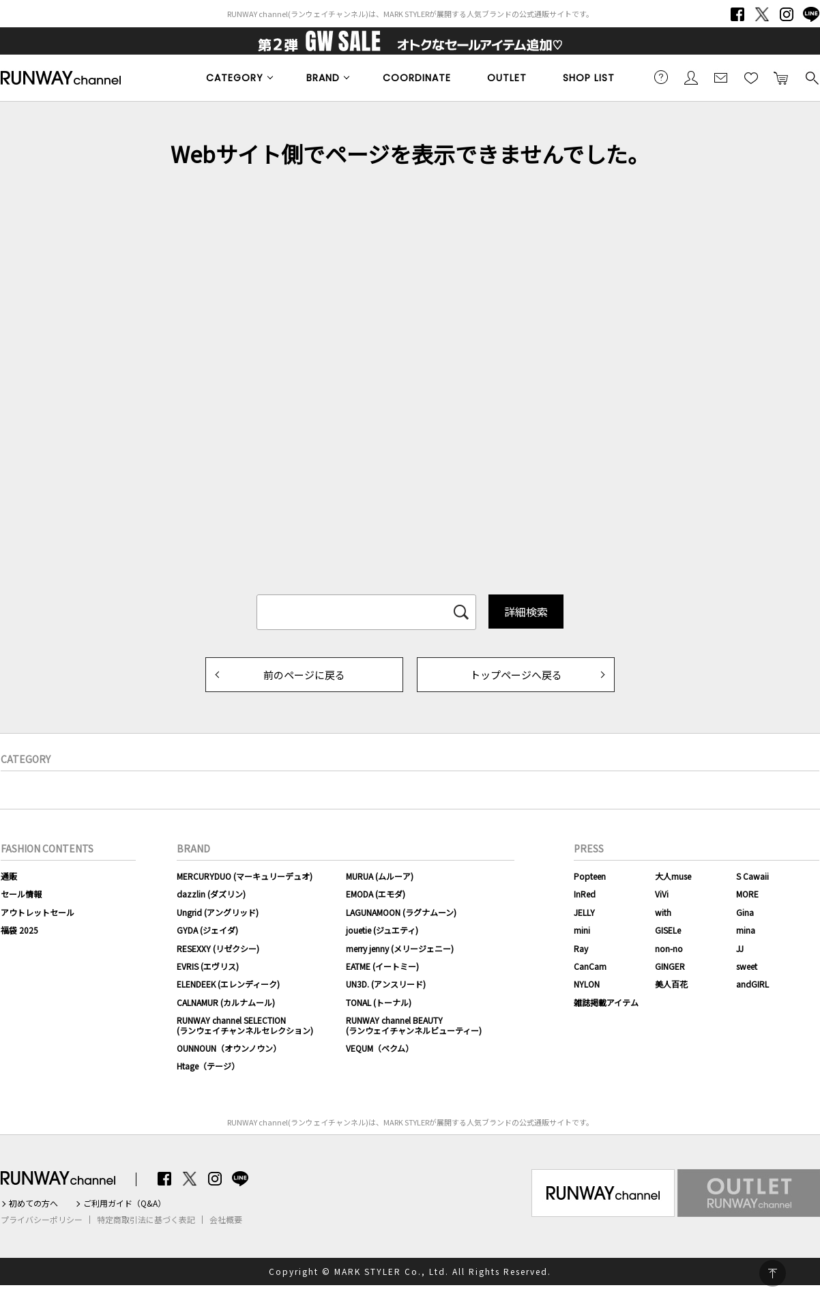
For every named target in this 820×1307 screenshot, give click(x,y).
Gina (745, 912)
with (663, 912)
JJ (740, 948)
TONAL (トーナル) (378, 1002)
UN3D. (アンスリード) (386, 984)
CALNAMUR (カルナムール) (226, 1002)
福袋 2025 (19, 930)
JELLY (584, 912)
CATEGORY (234, 78)
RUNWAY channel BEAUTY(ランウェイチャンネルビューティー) (414, 1024)
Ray (581, 948)
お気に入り (751, 77)
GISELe (668, 930)
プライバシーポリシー (42, 1220)
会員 (691, 77)
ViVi (662, 894)
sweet (746, 966)
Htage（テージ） (208, 1066)
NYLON (587, 984)
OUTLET (507, 78)
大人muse (673, 876)
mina (745, 930)
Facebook (737, 14)
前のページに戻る (304, 674)
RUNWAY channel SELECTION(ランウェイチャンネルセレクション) (245, 1024)
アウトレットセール (37, 912)
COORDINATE (417, 78)
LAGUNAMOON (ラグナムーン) (401, 912)
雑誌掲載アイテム (606, 1002)
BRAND (323, 78)
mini (582, 930)
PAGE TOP (772, 1273)
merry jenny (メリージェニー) (400, 948)
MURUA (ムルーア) (379, 876)
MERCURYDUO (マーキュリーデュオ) (244, 876)
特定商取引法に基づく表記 (146, 1220)
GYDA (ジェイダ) (207, 930)
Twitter (762, 14)
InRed (585, 894)
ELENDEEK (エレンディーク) (228, 984)
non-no (669, 948)
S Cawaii (752, 876)
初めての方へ (33, 1203)
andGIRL (752, 984)
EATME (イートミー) (382, 966)
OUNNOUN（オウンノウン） (229, 1048)
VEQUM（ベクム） (379, 1048)
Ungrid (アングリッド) (218, 912)
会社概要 (225, 1220)
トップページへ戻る (516, 674)
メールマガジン (721, 77)
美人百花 (671, 984)
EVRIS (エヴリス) (208, 966)
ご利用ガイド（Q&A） (124, 1203)
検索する (811, 77)
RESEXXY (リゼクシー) (218, 948)
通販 (9, 876)
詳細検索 (526, 611)
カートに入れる (781, 77)
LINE (811, 14)
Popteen (590, 876)
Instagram (786, 14)
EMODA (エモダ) (375, 894)
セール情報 (21, 894)
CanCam (590, 966)
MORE (747, 894)
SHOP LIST (589, 78)
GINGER (670, 966)
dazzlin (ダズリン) (211, 894)
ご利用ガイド (661, 77)
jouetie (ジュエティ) (382, 930)
